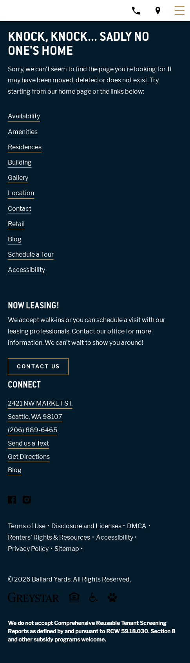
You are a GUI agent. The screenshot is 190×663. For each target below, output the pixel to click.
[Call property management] (136, 10)
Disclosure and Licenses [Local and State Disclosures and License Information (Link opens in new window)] (86, 526)
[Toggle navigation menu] (179, 10)
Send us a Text (28, 443)
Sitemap (66, 548)
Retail (16, 224)
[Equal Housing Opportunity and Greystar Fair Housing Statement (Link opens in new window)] (74, 601)
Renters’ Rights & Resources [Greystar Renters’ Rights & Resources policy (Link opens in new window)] (49, 537)
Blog (15, 239)
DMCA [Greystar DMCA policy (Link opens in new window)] (137, 526)
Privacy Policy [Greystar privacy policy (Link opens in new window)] (28, 548)
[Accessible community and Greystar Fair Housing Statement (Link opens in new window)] (93, 600)
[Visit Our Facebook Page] (12, 501)
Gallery (18, 177)
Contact (19, 208)
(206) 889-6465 (32, 430)
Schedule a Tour (31, 254)
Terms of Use (26, 526)
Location (21, 193)
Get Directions (29, 456)
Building (20, 162)
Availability (24, 116)
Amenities (23, 132)
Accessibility (26, 270)
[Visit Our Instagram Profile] (27, 501)
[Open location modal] (158, 10)
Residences (25, 147)
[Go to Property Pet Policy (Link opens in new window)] (112, 600)
